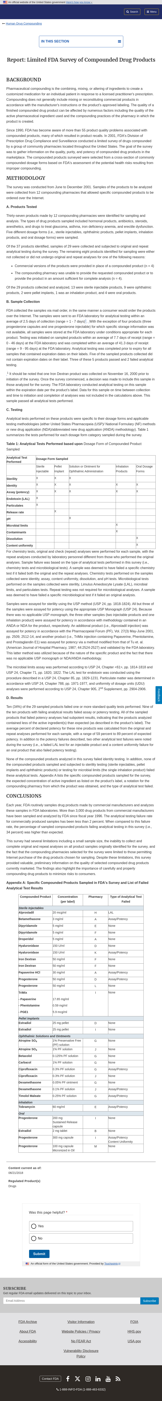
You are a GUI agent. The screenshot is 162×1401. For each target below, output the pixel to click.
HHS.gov (134, 1331)
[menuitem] (81, 1172)
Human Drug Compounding (24, 23)
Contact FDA (50, 1378)
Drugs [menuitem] (12, 1186)
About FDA (27, 1331)
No (40, 1238)
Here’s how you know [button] (79, 2)
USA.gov (134, 1341)
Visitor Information (81, 1322)
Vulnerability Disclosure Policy (81, 1353)
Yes (41, 1226)
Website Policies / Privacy (81, 1331)
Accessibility (28, 1341)
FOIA (134, 1322)
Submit (39, 1254)
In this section (55, 41)
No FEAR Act (81, 1341)
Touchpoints (111, 1263)
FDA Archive (27, 1322)
